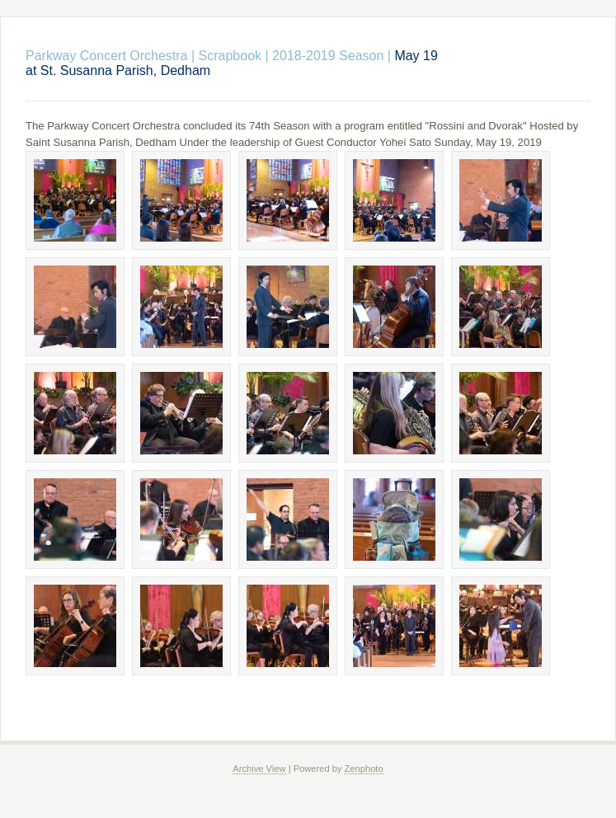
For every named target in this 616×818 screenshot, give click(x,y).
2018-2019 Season (327, 56)
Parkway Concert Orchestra (107, 56)
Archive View (259, 768)
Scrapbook (230, 56)
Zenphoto (364, 768)
